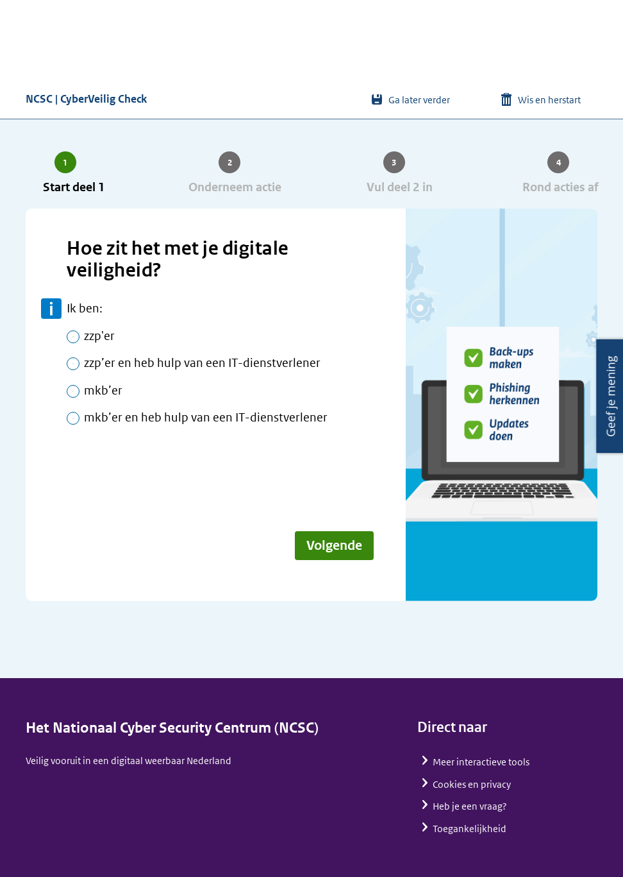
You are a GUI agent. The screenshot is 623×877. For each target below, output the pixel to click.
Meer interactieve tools (481, 762)
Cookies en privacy (472, 784)
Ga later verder (419, 100)
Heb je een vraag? (470, 806)
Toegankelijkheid (469, 828)
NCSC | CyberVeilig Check (86, 99)
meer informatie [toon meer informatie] (51, 308)
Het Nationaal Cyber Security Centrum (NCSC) (172, 728)
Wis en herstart (549, 100)
